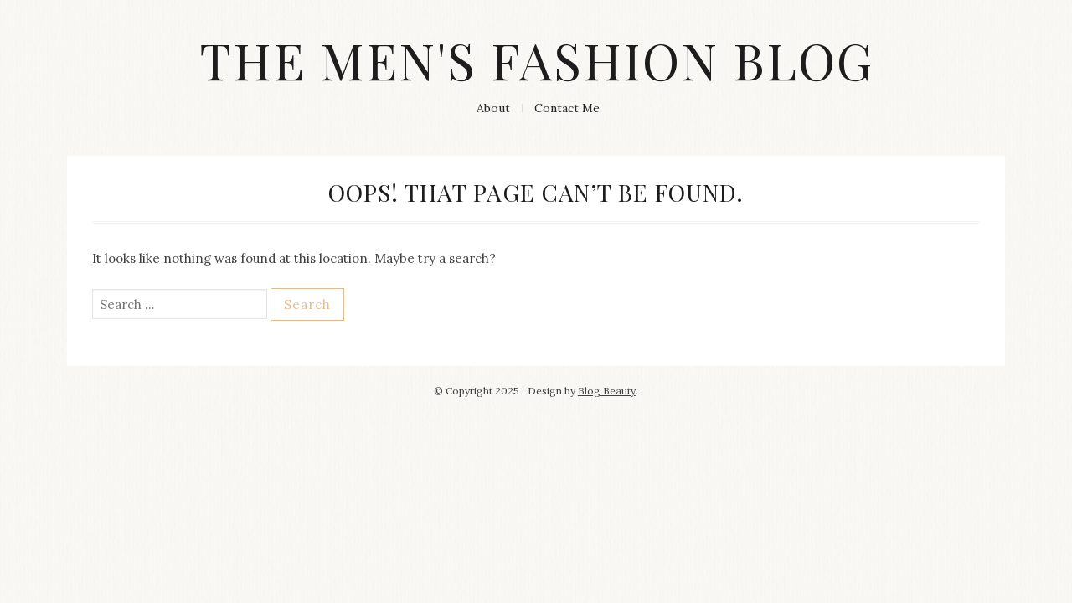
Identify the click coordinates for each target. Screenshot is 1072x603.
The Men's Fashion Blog (536, 59)
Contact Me (567, 108)
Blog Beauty (607, 390)
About (493, 108)
